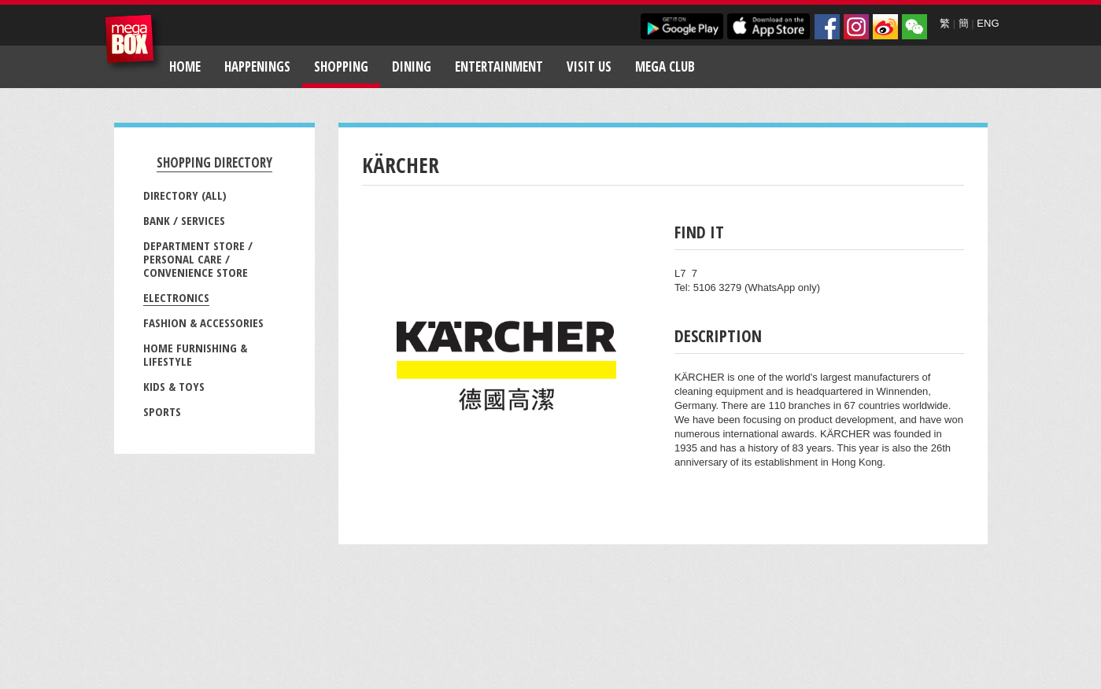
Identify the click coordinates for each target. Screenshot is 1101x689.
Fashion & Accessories (203, 322)
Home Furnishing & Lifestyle (195, 354)
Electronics (176, 297)
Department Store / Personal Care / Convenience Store (198, 259)
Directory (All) (185, 195)
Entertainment (499, 66)
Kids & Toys (174, 386)
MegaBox (133, 42)
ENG (988, 23)
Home (185, 66)
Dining (411, 66)
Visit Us (589, 66)
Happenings (257, 66)
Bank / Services (184, 220)
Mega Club (665, 66)
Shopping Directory (214, 162)
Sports (162, 411)
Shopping (341, 66)
